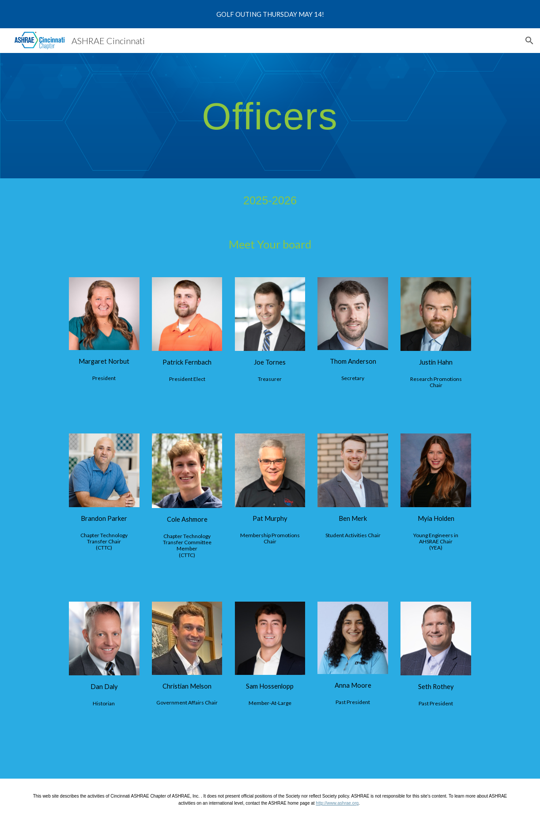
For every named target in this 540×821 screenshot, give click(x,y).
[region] (270, 14)
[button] (529, 40)
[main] (270, 116)
